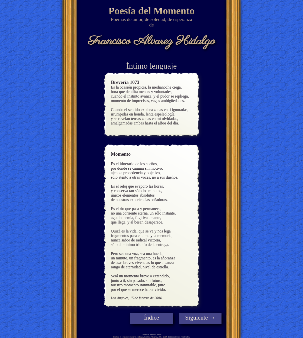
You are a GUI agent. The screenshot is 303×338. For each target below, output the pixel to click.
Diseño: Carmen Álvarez (152, 335)
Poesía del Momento (151, 10)
